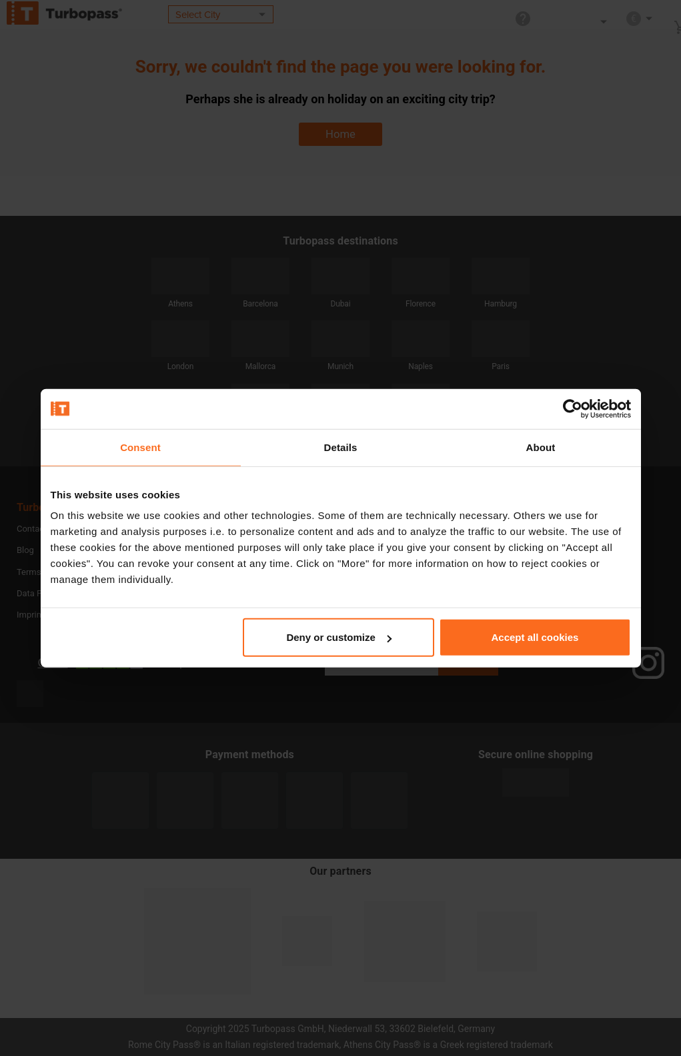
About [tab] (541, 446)
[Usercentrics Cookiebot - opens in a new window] (572, 408)
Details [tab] (341, 446)
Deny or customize (338, 637)
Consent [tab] (140, 446)
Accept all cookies (535, 637)
